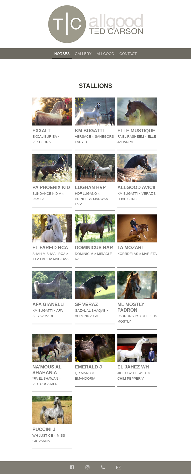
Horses (62, 54)
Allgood (105, 54)
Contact (128, 54)
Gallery (83, 54)
